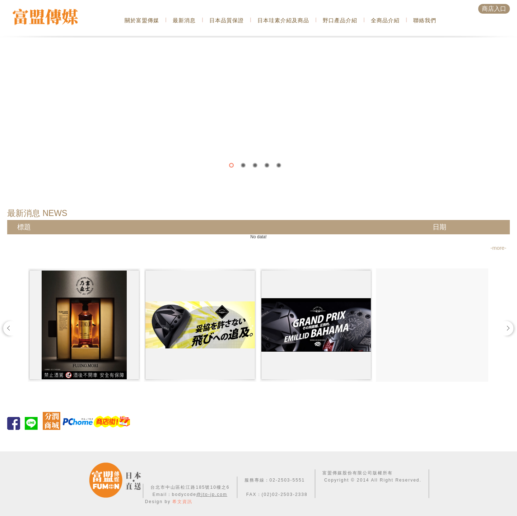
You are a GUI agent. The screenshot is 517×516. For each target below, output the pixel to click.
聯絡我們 (424, 20)
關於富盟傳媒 (142, 20)
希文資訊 (182, 501)
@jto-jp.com (211, 494)
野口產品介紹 (340, 20)
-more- (498, 248)
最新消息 (184, 20)
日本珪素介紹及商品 (283, 20)
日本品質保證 (226, 20)
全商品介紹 (385, 20)
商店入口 (494, 8)
